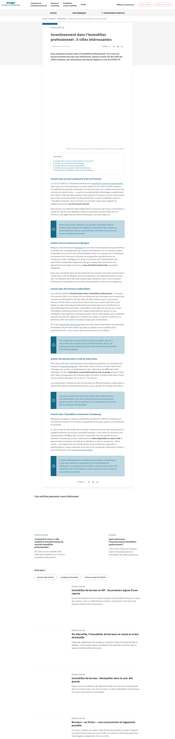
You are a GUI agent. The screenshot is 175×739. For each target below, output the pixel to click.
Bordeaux (79, 211)
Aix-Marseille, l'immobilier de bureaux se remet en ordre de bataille (105, 573)
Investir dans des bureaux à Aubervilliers (70, 129)
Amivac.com (129, 713)
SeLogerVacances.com (97, 713)
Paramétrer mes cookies (122, 699)
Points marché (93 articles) (95, 528)
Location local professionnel (100, 729)
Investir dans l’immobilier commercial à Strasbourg (74, 134)
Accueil (53, 13)
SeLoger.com (58, 710)
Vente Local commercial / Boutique (127, 727)
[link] (125, 4)
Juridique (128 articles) (69, 528)
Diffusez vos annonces (121, 702)
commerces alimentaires (82, 414)
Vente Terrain (66, 729)
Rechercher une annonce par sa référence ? (32, 696)
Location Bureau (33, 727)
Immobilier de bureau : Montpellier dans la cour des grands (102, 603)
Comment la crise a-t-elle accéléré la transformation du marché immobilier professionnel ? (48, 494)
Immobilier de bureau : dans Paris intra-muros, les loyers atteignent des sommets (106, 663)
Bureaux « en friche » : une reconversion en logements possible (103, 633)
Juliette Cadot (55, 46)
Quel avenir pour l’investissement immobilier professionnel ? (122, 493)
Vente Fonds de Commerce (81, 729)
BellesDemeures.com (97, 710)
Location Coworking (46, 727)
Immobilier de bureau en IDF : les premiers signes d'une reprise (105, 543)
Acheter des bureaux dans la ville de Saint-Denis (72, 132)
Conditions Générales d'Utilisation (65, 702)
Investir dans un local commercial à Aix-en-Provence (74, 125)
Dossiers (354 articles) (45, 528)
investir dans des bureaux (70, 288)
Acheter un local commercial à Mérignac (69, 127)
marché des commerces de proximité (107, 147)
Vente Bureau (109, 727)
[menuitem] (39, 4)
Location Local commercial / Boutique (66, 727)
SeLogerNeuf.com (60, 713)
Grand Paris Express (69, 330)
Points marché (61, 19)
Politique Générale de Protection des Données (69, 699)
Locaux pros (52, 19)
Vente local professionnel (119, 729)
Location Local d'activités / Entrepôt (92, 727)
